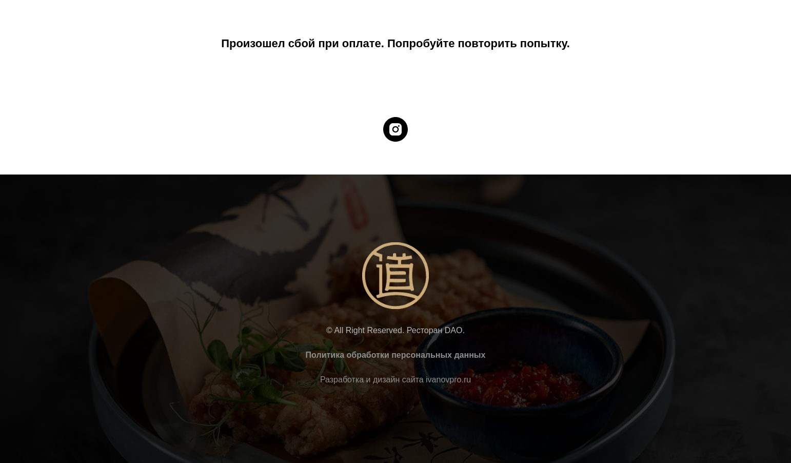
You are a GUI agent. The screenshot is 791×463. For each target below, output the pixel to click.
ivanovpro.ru (448, 379)
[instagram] (395, 129)
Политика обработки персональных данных (396, 355)
